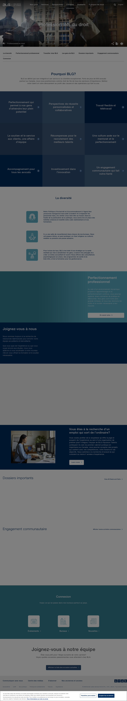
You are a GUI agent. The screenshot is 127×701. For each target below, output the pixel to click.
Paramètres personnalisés (88, 695)
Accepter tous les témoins (106, 695)
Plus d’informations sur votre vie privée (37, 699)
